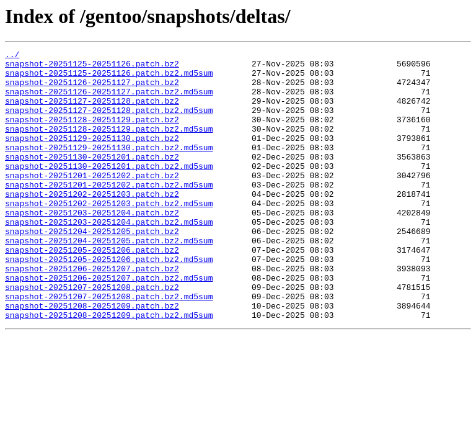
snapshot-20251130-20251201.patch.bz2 (92, 178)
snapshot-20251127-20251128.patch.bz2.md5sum (109, 123)
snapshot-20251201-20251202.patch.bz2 (92, 201)
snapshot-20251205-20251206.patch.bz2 (92, 290)
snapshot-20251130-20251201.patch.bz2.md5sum (109, 190)
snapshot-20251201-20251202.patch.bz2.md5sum (109, 212)
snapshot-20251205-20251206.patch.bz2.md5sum (109, 301)
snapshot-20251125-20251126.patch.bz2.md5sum (109, 78)
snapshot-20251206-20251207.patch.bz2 (92, 312)
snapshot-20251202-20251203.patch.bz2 (92, 223)
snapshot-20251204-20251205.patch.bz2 (92, 268)
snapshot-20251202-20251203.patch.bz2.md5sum (109, 234)
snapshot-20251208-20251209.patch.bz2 (92, 357)
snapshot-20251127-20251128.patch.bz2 (92, 111)
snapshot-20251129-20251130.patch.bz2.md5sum (109, 167)
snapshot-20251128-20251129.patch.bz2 (92, 134)
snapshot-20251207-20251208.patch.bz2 (92, 335)
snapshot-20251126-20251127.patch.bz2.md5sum (109, 100)
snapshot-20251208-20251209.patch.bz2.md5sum (109, 368)
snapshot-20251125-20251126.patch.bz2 (92, 67)
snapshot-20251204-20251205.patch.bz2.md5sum (109, 279)
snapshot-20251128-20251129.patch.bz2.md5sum (109, 145)
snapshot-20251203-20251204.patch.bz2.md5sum (109, 257)
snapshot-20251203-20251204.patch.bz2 (92, 245)
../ (12, 55)
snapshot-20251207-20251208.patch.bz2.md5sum (109, 346)
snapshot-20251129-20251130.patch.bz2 (92, 156)
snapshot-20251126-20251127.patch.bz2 (92, 89)
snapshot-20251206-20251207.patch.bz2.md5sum (109, 324)
